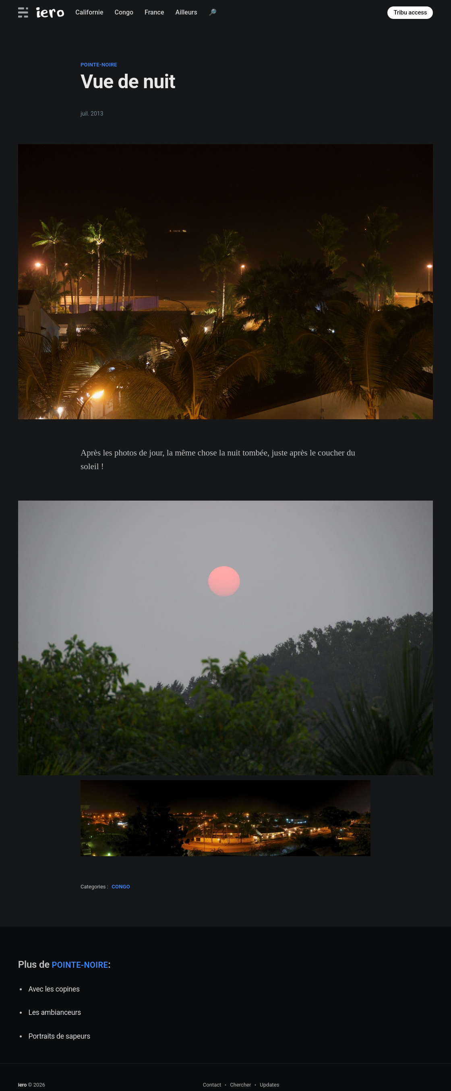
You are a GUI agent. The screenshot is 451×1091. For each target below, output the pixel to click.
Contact (212, 1085)
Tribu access (410, 12)
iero (22, 1085)
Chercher (240, 1085)
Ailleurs (186, 12)
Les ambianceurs (54, 1012)
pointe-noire (99, 65)
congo (121, 887)
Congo (124, 12)
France (154, 12)
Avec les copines (53, 989)
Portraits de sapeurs (59, 1036)
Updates (269, 1085)
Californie (89, 12)
